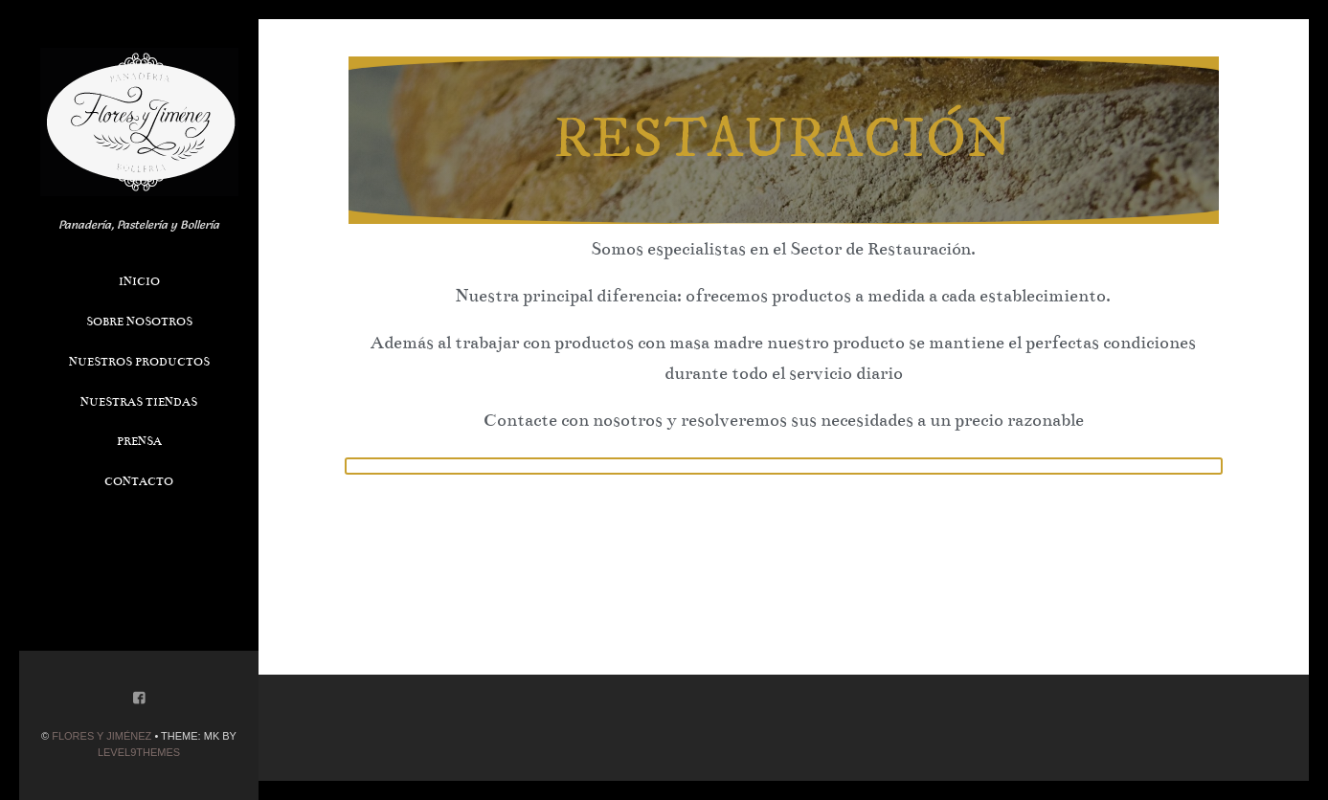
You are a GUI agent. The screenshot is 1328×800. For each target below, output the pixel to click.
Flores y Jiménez (101, 736)
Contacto (138, 481)
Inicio (139, 281)
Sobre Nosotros (139, 321)
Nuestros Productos (139, 361)
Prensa (139, 441)
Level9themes (139, 752)
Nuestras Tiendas (138, 402)
